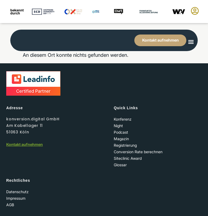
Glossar (120, 164)
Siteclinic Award (128, 158)
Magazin (121, 138)
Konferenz (123, 119)
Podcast (121, 132)
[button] (190, 41)
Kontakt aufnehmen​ (24, 144)
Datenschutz (17, 191)
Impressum (15, 198)
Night (118, 125)
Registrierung (125, 145)
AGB (10, 204)
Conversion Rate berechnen (138, 151)
